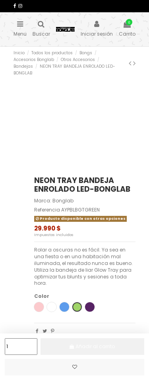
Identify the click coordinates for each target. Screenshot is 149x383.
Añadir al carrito (94, 346)
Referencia (47, 210)
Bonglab (63, 200)
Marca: (42, 201)
